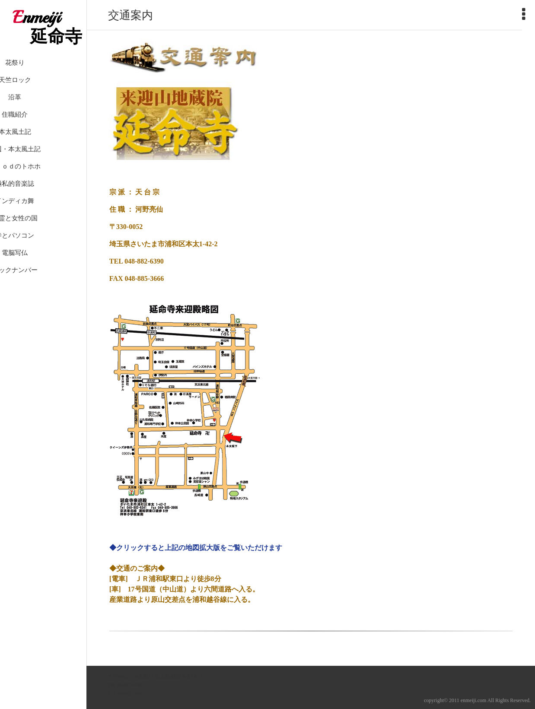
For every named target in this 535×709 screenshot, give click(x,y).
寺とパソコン (43, 246)
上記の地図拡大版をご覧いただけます (223, 547)
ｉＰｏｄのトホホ (43, 177)
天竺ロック (43, 90)
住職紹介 (43, 125)
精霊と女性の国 (43, 229)
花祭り (43, 73)
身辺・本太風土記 (43, 159)
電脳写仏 (43, 263)
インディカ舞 (43, 211)
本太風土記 (43, 142)
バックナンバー (43, 280)
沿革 (43, 108)
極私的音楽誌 (43, 194)
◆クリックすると (137, 547)
